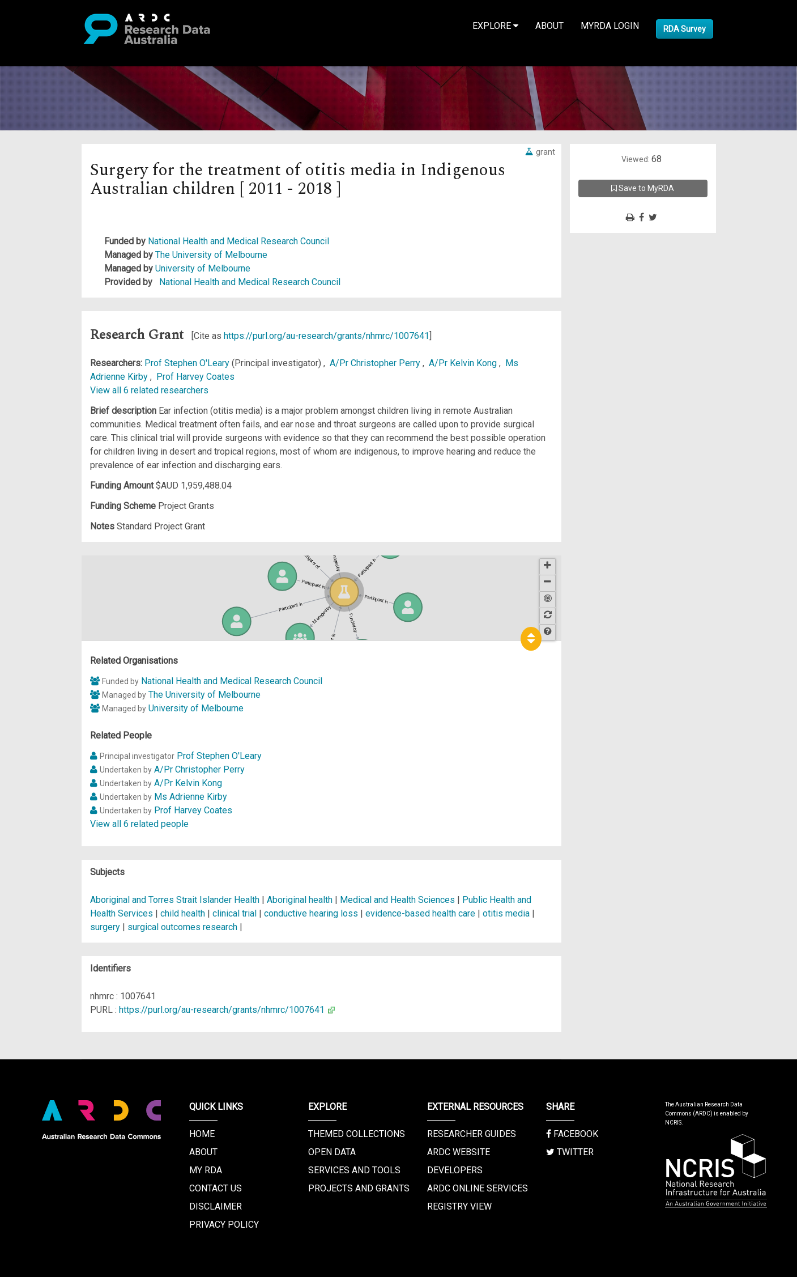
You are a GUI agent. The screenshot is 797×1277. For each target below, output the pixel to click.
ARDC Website (458, 1152)
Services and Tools (354, 1170)
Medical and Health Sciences (398, 899)
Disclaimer (215, 1206)
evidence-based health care (420, 913)
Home (202, 1133)
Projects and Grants (359, 1188)
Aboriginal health (300, 899)
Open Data (332, 1152)
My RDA (205, 1170)
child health (182, 913)
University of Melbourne (202, 268)
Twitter (570, 1152)
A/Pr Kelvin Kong (464, 363)
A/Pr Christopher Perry (376, 363)
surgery (105, 927)
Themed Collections (356, 1133)
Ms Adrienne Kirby (190, 796)
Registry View (459, 1206)
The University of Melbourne (211, 254)
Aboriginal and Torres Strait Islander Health (176, 899)
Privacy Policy (224, 1224)
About (549, 25)
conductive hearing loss (311, 913)
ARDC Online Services (477, 1188)
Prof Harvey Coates (195, 376)
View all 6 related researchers (149, 390)
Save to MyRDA (642, 188)
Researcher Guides (471, 1133)
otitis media (506, 913)
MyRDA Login (610, 25)
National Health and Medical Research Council (238, 241)
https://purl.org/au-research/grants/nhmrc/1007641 (326, 335)
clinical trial (234, 913)
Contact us (215, 1188)
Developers (455, 1170)
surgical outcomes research (182, 927)
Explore (495, 25)
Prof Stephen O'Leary (188, 363)
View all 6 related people (139, 823)
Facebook (572, 1133)
